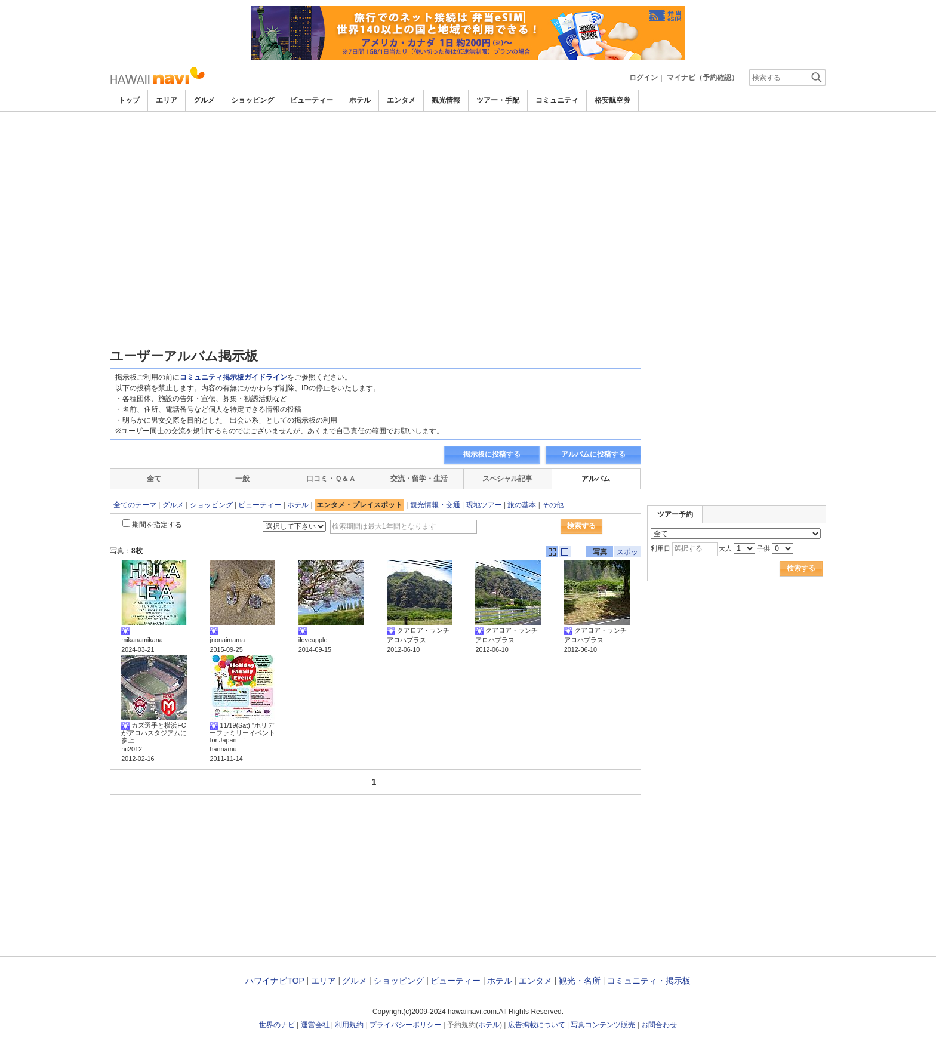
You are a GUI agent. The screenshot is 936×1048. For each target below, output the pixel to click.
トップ (129, 100)
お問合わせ (659, 1025)
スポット (627, 552)
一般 (242, 478)
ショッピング (252, 100)
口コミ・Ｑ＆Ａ (331, 478)
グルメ (204, 100)
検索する (581, 526)
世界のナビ (277, 1025)
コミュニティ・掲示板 (649, 980)
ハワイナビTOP (274, 980)
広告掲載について (536, 1025)
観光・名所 (580, 980)
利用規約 (349, 1025)
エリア (166, 100)
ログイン (643, 77)
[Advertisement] (468, 201)
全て (154, 478)
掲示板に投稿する (492, 454)
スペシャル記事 (507, 478)
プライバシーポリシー (405, 1025)
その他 (553, 505)
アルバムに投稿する (593, 454)
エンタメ (401, 100)
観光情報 (446, 100)
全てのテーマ (134, 505)
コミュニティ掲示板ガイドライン (233, 377)
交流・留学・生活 (419, 478)
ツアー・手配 (497, 100)
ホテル (360, 100)
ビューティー (311, 100)
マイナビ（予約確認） (702, 77)
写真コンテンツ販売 (603, 1025)
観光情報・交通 (435, 505)
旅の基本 (521, 505)
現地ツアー (484, 505)
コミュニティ (556, 100)
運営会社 (315, 1025)
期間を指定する (157, 524)
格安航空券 (612, 100)
